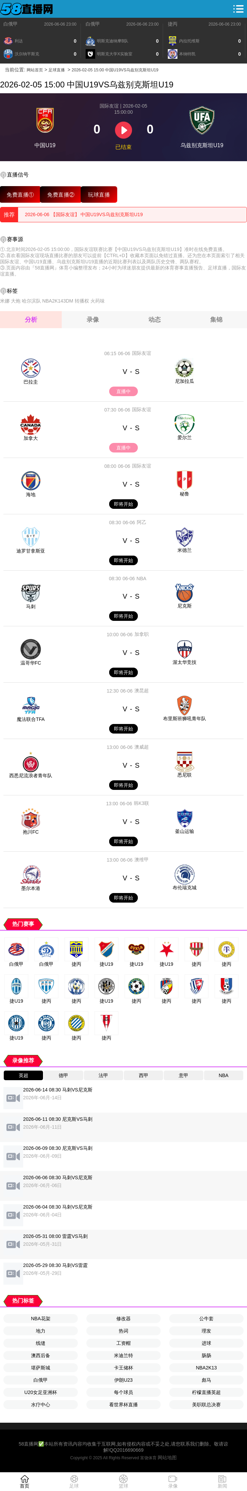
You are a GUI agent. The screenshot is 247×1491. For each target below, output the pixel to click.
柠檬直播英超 (206, 1392)
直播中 (123, 391)
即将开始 (123, 504)
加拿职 (141, 634)
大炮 (15, 301)
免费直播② (61, 194)
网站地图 (167, 1457)
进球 (206, 1343)
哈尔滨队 (31, 301)
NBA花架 (40, 1318)
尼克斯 (184, 606)
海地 (30, 494)
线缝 (40, 1343)
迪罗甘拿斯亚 (30, 551)
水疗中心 (40, 1404)
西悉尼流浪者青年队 (30, 775)
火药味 (97, 301)
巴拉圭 (31, 382)
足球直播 (56, 70)
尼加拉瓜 (184, 381)
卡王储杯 (123, 1367)
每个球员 (123, 1392)
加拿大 (31, 438)
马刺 (30, 606)
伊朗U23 (123, 1380)
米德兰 (184, 550)
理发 (206, 1331)
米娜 (5, 301)
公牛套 (206, 1318)
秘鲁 (184, 494)
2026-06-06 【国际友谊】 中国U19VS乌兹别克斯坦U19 (84, 214)
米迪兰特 (123, 1355)
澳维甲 (141, 859)
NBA (141, 578)
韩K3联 (141, 803)
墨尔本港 (30, 888)
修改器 (123, 1318)
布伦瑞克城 (185, 887)
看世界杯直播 (123, 1404)
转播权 (82, 301)
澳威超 (141, 747)
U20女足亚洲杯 (40, 1392)
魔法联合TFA (31, 719)
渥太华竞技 (185, 662)
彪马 (206, 1380)
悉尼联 (184, 775)
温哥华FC (30, 663)
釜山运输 (184, 831)
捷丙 (172, 24)
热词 (123, 1331)
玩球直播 (99, 194)
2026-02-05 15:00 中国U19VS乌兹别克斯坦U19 (115, 70)
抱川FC (31, 832)
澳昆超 (141, 690)
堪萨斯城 (40, 1367)
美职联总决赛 (206, 1404)
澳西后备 (40, 1355)
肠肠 (206, 1355)
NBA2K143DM (57, 301)
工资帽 (123, 1343)
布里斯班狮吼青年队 (184, 718)
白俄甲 (10, 24)
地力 (40, 1331)
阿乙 (141, 522)
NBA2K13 (206, 1367)
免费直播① (20, 194)
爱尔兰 (184, 437)
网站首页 (35, 70)
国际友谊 (141, 353)
